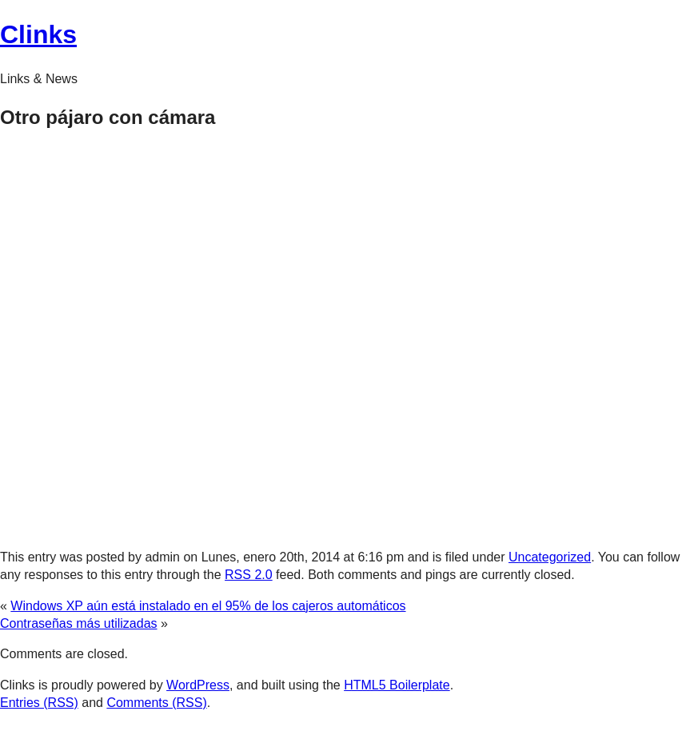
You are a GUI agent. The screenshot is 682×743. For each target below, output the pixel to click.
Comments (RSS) (156, 702)
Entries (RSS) (39, 702)
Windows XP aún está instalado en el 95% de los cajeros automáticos (207, 606)
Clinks (38, 34)
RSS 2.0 (249, 574)
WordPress (197, 685)
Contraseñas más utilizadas (79, 623)
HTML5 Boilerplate (397, 685)
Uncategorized (550, 557)
